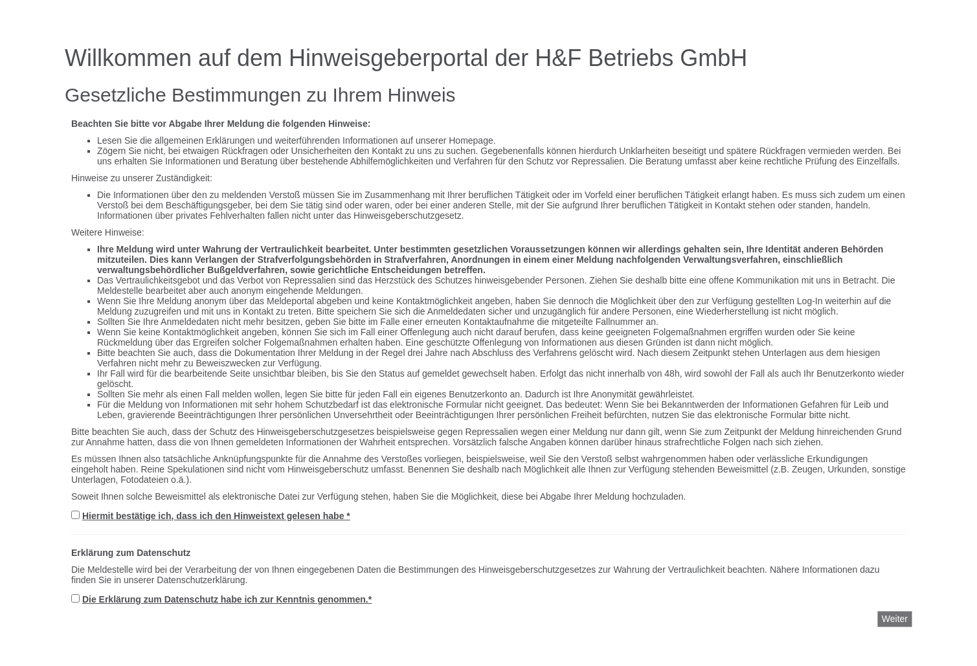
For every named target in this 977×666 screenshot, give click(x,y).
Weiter (895, 619)
